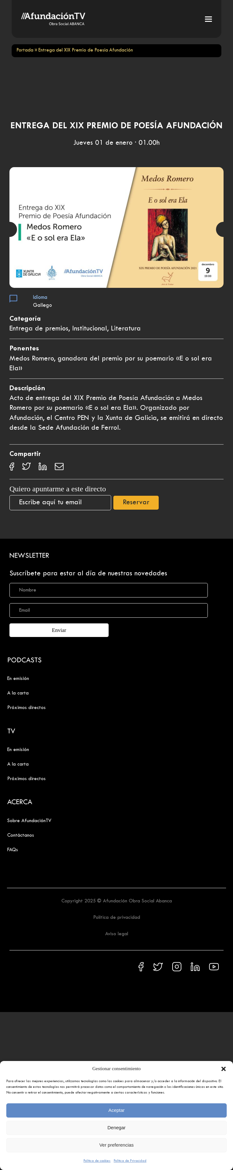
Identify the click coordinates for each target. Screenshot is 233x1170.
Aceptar (116, 1110)
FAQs (12, 850)
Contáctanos (20, 835)
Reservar (136, 503)
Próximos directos (26, 708)
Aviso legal (116, 934)
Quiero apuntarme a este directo (57, 489)
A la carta (18, 693)
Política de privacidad (116, 917)
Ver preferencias (116, 1145)
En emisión (18, 678)
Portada (24, 50)
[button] (223, 1069)
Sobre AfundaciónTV (29, 821)
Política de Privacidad (130, 1160)
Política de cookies (97, 1160)
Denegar (116, 1127)
